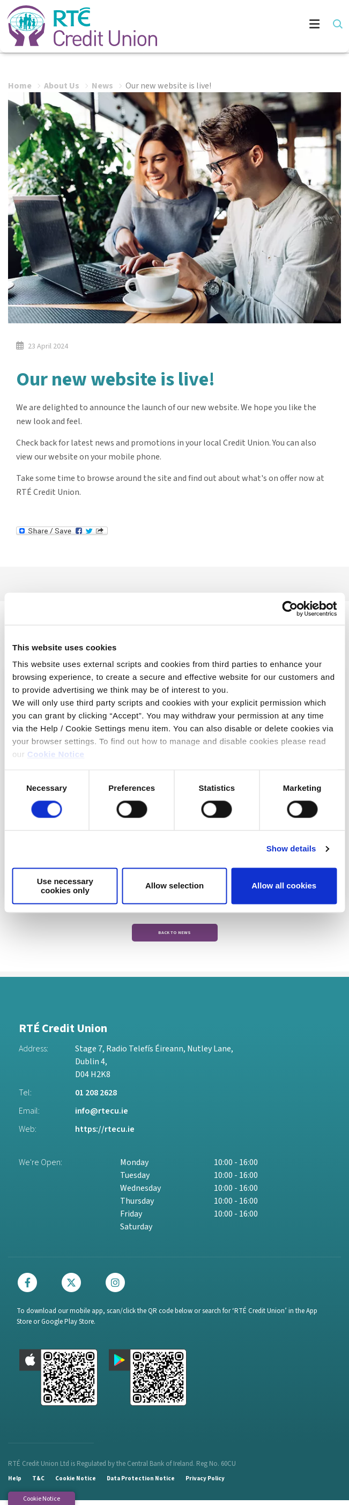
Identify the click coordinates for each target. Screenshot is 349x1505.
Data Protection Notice (141, 1483)
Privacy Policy (205, 1483)
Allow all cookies (283, 886)
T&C (38, 1483)
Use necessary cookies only (65, 886)
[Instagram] (118, 1286)
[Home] (75, 25)
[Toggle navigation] (250, 26)
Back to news (174, 933)
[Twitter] (74, 1286)
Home (20, 85)
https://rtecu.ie (105, 1133)
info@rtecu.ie (101, 1115)
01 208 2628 (96, 1097)
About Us (61, 85)
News (102, 85)
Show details (291, 849)
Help (14, 1483)
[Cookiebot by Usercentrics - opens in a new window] (290, 608)
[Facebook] (30, 1286)
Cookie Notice (56, 754)
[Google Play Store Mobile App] (148, 1382)
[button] (337, 24)
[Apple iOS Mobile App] (58, 1382)
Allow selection (174, 886)
